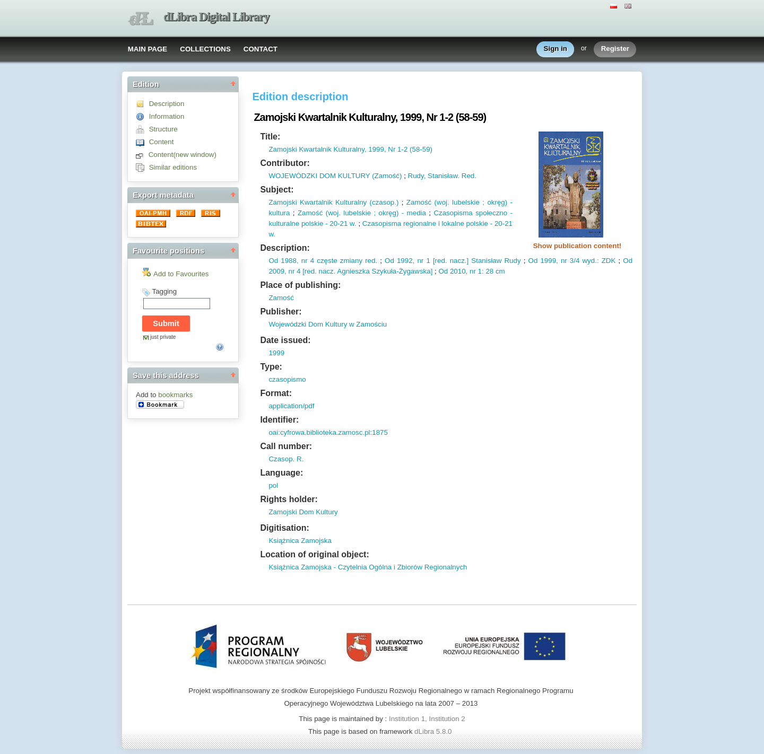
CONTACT (260, 49)
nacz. (457, 261)
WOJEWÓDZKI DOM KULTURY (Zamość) (335, 176)
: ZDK (606, 261)
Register (615, 49)
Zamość (280, 298)
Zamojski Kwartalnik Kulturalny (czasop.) (333, 202)
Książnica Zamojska (300, 541)
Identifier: (279, 419)
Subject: (276, 189)
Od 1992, (399, 261)
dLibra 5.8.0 (434, 731)
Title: (270, 136)
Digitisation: (284, 527)
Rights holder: (288, 499)
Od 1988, (283, 261)
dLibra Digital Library (216, 16)
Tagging (164, 291)
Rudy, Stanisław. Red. (442, 176)
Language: (281, 472)
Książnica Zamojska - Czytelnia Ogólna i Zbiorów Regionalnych (367, 567)
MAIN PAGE (148, 49)
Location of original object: (314, 554)
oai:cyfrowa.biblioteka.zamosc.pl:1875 (327, 432)
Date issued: (285, 340)
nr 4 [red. (301, 271)
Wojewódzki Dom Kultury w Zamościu (327, 324)
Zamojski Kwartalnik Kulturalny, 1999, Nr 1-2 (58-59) (350, 149)
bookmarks (175, 395)
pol (273, 485)
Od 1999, (543, 261)
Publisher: (280, 311)
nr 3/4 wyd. (577, 261)
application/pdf (291, 406)
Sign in (555, 49)
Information (167, 116)
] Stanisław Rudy (494, 261)
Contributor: (284, 163)
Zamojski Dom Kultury (302, 512)
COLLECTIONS (205, 49)
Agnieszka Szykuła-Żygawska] (383, 271)
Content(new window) (182, 155)
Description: (284, 247)
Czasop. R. (285, 459)
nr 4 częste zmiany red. (338, 261)
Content (161, 142)
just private (163, 337)
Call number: (286, 446)
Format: (276, 393)
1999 (276, 353)
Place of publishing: (300, 285)
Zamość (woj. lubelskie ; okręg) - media (362, 213)
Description (167, 104)
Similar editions (173, 167)
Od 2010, (452, 271)
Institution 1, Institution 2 (427, 719)
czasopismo (287, 379)
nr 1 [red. (430, 261)
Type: (271, 366)
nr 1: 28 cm (486, 271)
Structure (163, 129)
